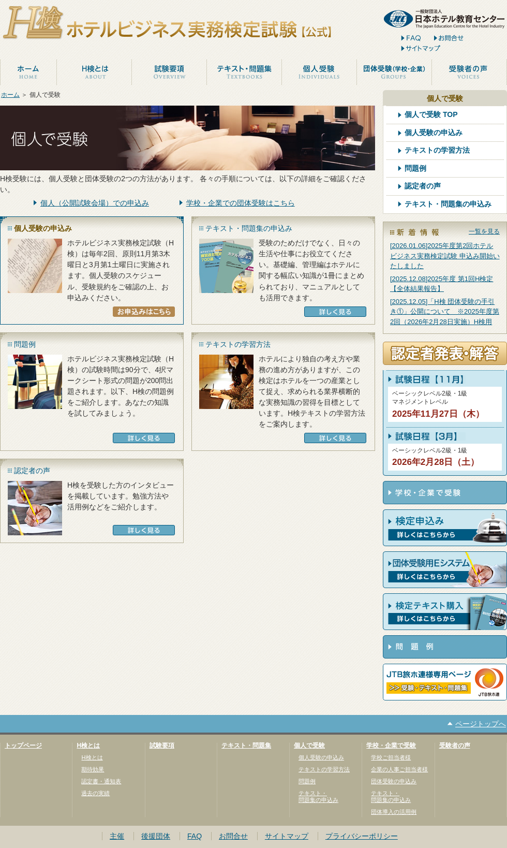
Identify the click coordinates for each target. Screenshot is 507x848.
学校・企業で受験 (391, 745)
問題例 (415, 168)
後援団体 (155, 836)
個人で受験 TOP (431, 115)
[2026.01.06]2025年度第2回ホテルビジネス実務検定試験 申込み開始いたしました (445, 256)
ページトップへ (480, 724)
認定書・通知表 (101, 781)
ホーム (10, 94)
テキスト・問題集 (246, 745)
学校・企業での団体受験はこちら (240, 203)
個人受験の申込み (434, 133)
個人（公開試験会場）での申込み (94, 203)
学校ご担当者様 (391, 757)
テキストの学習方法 (437, 150)
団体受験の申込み (393, 781)
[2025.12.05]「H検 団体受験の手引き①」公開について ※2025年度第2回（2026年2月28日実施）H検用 (444, 312)
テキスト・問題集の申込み (448, 204)
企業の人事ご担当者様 (399, 769)
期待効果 (92, 769)
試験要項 (162, 745)
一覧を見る (484, 231)
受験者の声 (454, 745)
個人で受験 (309, 745)
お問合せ (233, 836)
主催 (117, 836)
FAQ (194, 836)
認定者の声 (423, 186)
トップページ (23, 745)
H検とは (88, 745)
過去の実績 (95, 793)
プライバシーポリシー (361, 836)
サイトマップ (286, 836)
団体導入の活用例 (393, 812)
